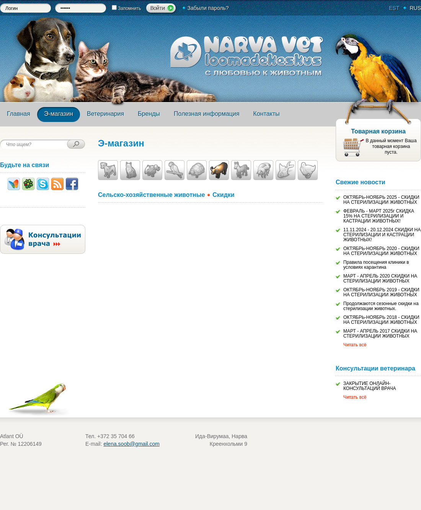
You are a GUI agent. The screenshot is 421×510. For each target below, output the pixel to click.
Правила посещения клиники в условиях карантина (376, 265)
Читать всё (354, 345)
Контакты (266, 113)
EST (394, 8)
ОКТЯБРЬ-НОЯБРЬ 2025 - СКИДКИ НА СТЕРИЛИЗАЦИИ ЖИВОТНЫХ (381, 200)
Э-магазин (58, 113)
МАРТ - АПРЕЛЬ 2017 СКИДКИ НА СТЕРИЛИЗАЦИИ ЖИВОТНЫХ (380, 333)
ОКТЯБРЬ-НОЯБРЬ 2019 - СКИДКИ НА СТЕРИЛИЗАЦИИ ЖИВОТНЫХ (381, 292)
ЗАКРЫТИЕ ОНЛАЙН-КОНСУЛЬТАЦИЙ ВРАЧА (369, 386)
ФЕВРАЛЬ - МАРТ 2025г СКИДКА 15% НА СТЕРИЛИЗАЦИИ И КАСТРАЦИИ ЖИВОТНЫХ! (378, 216)
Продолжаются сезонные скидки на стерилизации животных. (381, 306)
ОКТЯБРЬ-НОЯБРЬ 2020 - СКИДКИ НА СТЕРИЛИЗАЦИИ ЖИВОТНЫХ (381, 251)
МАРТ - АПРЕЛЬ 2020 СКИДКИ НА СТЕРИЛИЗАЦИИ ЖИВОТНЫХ (380, 278)
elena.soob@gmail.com (131, 444)
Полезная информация (207, 113)
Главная (18, 113)
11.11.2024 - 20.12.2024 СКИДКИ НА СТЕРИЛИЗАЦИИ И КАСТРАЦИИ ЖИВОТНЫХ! (382, 234)
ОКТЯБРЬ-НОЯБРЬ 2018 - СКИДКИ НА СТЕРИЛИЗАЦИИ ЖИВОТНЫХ (381, 320)
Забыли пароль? (207, 8)
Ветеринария (105, 113)
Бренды (149, 113)
